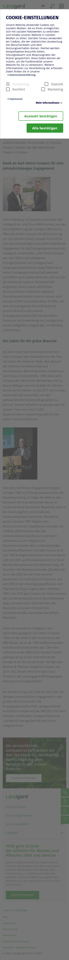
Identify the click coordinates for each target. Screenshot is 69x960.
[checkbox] (8, 84)
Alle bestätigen (44, 128)
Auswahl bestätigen (40, 116)
